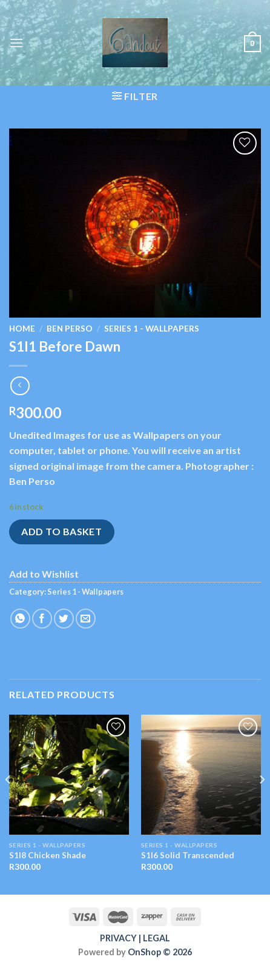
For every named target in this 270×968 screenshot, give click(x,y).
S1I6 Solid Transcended (187, 855)
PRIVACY (118, 938)
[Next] (261, 803)
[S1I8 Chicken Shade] (69, 775)
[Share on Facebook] (42, 619)
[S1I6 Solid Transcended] (201, 775)
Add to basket (61, 531)
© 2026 (176, 952)
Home (22, 328)
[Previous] (8, 803)
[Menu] (16, 43)
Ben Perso (70, 328)
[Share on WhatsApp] (20, 619)
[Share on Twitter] (64, 619)
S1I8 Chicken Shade (47, 855)
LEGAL (156, 938)
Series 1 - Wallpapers (151, 328)
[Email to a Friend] (86, 619)
